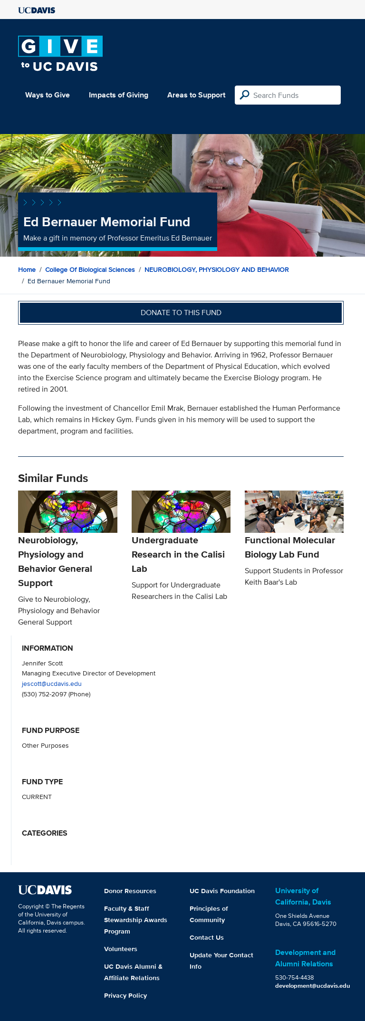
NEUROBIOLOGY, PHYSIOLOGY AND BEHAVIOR (216, 269)
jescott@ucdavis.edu (52, 683)
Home (27, 269)
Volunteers (120, 949)
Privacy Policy (125, 995)
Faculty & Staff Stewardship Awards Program (135, 920)
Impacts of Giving (118, 94)
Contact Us (207, 937)
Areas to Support (196, 94)
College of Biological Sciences (90, 269)
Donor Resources (130, 891)
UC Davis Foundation (222, 891)
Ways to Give (47, 94)
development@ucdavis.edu (312, 985)
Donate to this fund (181, 312)
